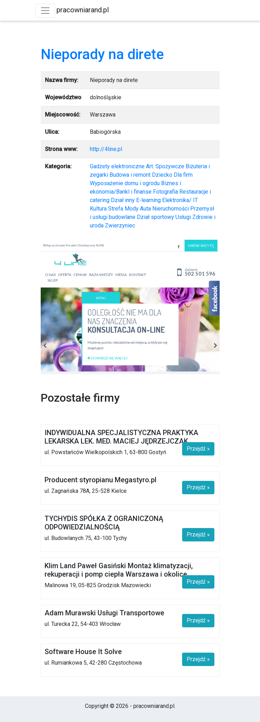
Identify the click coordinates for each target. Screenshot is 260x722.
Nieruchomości (170, 208)
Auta (145, 208)
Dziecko (162, 174)
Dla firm (183, 174)
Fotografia (165, 191)
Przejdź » (198, 448)
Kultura (98, 208)
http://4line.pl (106, 149)
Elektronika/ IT (180, 200)
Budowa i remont (130, 174)
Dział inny (123, 200)
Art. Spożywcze (165, 166)
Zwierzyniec (120, 225)
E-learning (148, 200)
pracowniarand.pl (82, 10)
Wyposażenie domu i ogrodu (125, 183)
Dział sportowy (155, 217)
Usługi (183, 217)
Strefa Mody (123, 208)
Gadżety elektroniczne (117, 166)
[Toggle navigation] (45, 11)
